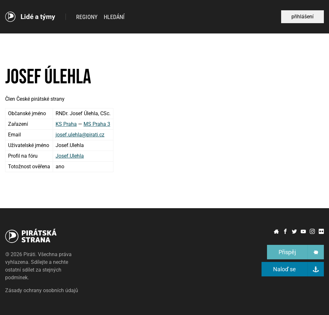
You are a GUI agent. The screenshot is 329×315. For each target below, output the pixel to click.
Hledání (114, 17)
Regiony (86, 17)
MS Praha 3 (97, 124)
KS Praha (66, 124)
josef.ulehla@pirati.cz (80, 135)
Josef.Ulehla (70, 156)
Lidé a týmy (38, 17)
